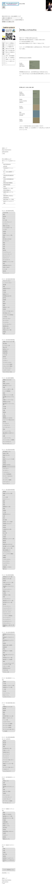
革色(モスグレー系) (7, 329)
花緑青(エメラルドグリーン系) (8, 587)
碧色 (4, 305)
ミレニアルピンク (7, 771)
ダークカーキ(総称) (7, 725)
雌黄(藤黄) (5, 351)
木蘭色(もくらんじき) (7, 706)
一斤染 (4, 689)
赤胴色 (4, 531)
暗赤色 (4, 216)
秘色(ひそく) (5, 294)
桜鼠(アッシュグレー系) (8, 763)
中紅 (4, 218)
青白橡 (4, 284)
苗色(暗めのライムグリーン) (8, 641)
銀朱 (4, 248)
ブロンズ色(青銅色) (7, 474)
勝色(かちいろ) (6, 838)
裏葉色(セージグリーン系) (8, 538)
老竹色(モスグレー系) (7, 602)
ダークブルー (6, 320)
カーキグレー (6, 470)
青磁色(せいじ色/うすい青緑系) (8, 626)
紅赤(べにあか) (6, 267)
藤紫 (4, 381)
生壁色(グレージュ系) (7, 687)
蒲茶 (4, 502)
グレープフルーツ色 (7, 371)
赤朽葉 (4, 784)
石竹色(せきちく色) (7, 748)
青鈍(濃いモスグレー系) (8, 818)
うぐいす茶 (5, 497)
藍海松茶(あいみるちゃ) (8, 831)
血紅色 (4, 271)
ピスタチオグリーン (7, 621)
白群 (4, 333)
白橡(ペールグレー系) (7, 548)
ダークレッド (6, 240)
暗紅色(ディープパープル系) (8, 404)
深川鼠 (4, 466)
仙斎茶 (4, 833)
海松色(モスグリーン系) (8, 600)
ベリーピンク (6, 757)
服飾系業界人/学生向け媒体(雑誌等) (8, 196)
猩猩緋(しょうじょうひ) (8, 261)
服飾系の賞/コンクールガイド (8, 193)
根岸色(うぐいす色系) (7, 659)
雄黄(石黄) (5, 353)
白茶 (4, 516)
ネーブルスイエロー (7, 368)
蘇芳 (4, 263)
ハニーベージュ (6, 693)
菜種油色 (5, 647)
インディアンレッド (7, 222)
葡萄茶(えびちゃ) (6, 514)
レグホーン (5, 360)
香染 (4, 714)
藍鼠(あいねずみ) (6, 464)
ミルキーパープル (7, 437)
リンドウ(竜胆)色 (6, 391)
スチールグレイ (6, 481)
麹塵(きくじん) (6, 591)
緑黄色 (4, 643)
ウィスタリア (6, 423)
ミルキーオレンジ (7, 798)
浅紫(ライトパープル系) (8, 394)
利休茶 (4, 525)
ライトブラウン (6, 561)
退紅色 (4, 744)
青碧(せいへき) (6, 307)
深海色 (4, 309)
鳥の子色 (5, 854)
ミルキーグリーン (7, 613)
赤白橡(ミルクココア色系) (8, 546)
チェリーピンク (6, 754)
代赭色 (4, 555)
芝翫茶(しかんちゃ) (7, 523)
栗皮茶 (4, 491)
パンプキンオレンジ (7, 797)
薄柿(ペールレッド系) (7, 235)
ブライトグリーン (7, 623)
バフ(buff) (5, 731)
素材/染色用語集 (6, 184)
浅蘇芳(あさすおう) (7, 265)
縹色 (4, 286)
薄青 (4, 596)
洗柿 (4, 789)
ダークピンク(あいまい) (8, 767)
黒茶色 (4, 837)
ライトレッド (6, 272)
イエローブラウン (7, 721)
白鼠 (4, 850)
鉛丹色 (4, 250)
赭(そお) (4, 568)
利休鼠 (4, 461)
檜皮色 (4, 540)
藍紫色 (4, 416)
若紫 (4, 387)
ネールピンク (6, 761)
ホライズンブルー (7, 318)
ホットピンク (6, 755)
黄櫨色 (4, 557)
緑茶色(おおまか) (6, 668)
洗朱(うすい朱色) (6, 791)
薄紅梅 (4, 742)
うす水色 (5, 316)
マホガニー (5, 835)
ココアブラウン (6, 563)
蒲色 (4, 504)
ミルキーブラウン (7, 559)
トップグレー (6, 477)
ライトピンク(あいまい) (8, 759)
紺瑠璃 (4, 299)
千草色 (4, 292)
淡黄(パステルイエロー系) (8, 341)
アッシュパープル (7, 431)
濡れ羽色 (5, 827)
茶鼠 (4, 508)
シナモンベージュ (7, 696)
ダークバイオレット (7, 443)
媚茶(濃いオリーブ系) (7, 816)
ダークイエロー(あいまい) (8, 729)
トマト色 (5, 269)
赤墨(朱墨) (5, 821)
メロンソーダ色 (6, 666)
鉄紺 (4, 301)
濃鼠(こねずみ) (6, 383)
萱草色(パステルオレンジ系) (8, 787)
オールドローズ (6, 259)
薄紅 (4, 214)
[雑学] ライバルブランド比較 (8, 202)
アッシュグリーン (7, 619)
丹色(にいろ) (5, 780)
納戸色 (4, 297)
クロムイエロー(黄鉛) (7, 366)
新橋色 (4, 331)
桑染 (4, 712)
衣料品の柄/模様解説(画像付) (8, 180)
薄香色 (4, 681)
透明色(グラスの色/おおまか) (8, 860)
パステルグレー (6, 472)
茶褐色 (4, 510)
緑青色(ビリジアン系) (7, 576)
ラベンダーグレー (7, 427)
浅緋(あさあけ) (6, 752)
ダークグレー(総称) (7, 479)
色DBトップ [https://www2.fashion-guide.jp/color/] (6, 150)
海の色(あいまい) (6, 313)
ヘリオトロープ (6, 425)
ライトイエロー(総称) (7, 364)
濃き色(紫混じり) (6, 550)
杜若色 (4, 290)
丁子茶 (4, 512)
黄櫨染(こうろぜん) (7, 567)
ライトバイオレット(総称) (8, 439)
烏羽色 (4, 829)
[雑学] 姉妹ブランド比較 (8, 199)
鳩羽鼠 (4, 462)
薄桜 (4, 746)
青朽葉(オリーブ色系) (7, 650)
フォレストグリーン (7, 608)
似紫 (4, 436)
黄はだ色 (5, 347)
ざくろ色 (5, 220)
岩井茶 (4, 580)
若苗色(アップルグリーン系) (8, 638)
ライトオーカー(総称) (7, 723)
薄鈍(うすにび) (6, 455)
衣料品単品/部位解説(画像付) (8, 176)
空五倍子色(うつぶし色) (8, 716)
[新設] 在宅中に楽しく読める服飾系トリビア (11, 16)
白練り (4, 852)
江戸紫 (4, 408)
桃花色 (4, 740)
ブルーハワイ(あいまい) (8, 311)
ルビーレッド (6, 257)
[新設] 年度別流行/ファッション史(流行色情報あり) (13, 19)
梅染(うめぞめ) (6, 225)
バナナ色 (5, 354)
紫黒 (4, 812)
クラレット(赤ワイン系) (8, 389)
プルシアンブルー (7, 280)
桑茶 (4, 501)
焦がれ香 (5, 533)
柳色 (4, 661)
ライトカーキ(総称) (7, 727)
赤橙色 (4, 793)
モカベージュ (6, 695)
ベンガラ (5, 229)
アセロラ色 (5, 212)
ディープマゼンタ (7, 441)
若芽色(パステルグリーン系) (8, 635)
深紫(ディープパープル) (8, 399)
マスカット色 (6, 672)
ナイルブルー (6, 322)
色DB (4, 186)
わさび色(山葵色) (6, 584)
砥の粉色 (5, 343)
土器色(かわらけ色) (7, 529)
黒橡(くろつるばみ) (7, 814)
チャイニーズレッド (7, 254)
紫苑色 (4, 412)
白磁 (4, 848)
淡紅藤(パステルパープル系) (8, 397)
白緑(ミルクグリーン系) (8, 582)
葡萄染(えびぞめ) (6, 401)
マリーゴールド (6, 795)
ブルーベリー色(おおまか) (8, 419)
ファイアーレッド (7, 252)
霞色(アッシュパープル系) (8, 459)
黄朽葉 (4, 708)
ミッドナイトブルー (7, 282)
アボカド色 (5, 670)
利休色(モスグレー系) (7, 657)
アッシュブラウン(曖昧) (8, 553)
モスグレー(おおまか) (7, 476)
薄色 (4, 429)
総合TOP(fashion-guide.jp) (7, 165)
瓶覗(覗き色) (5, 326)
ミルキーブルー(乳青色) (8, 314)
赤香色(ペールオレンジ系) (8, 685)
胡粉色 (4, 856)
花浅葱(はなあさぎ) (7, 295)
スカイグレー (6, 468)
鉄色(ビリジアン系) (7, 578)
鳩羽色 (4, 421)
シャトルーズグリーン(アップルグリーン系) (8, 664)
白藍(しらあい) (6, 328)
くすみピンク (6, 769)
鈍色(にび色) (5, 453)
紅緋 (4, 246)
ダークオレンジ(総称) (7, 800)
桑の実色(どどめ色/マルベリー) (8, 433)
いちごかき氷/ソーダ (7, 227)
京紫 (4, 410)
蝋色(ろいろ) (5, 823)
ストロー (5, 358)
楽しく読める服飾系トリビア (8, 172)
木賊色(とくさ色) (6, 594)
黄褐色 (4, 710)
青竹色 (4, 604)
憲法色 (4, 542)
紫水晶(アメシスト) (7, 385)
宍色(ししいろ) (6, 750)
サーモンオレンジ (7, 802)
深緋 (4, 244)
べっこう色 (5, 719)
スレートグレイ (6, 483)
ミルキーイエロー (7, 369)
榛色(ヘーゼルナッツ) (7, 717)
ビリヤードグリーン (7, 610)
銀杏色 (4, 356)
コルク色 (5, 565)
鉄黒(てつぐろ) (6, 825)
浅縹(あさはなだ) (6, 288)
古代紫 (4, 406)
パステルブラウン (7, 551)
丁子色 (4, 683)
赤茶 (4, 495)
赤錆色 (4, 231)
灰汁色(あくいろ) (6, 451)
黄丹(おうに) (5, 349)
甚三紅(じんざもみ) (7, 239)
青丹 (4, 652)
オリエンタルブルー (7, 324)
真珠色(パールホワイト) (8, 858)
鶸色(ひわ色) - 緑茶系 (7, 645)
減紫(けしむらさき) (7, 379)
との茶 (4, 534)
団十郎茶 (5, 519)
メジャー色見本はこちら (8, 869)
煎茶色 (4, 527)
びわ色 (4, 691)
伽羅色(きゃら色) (6, 506)
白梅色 (4, 765)
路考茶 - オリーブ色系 (7, 521)
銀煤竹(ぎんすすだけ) (7, 544)
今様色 (4, 233)
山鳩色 (4, 593)
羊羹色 (4, 820)
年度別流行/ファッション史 (8, 169)
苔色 (4, 648)
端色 (4, 393)
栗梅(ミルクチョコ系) (7, 493)
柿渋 (4, 517)
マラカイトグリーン (7, 589)
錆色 (4, 237)
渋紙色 (4, 536)
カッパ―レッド (6, 255)
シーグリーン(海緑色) (7, 615)
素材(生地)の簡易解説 (8, 182)
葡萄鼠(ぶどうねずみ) (7, 417)
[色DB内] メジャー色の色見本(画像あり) (8, 189)
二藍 (4, 414)
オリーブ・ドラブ (7, 611)
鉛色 (4, 457)
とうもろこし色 (6, 345)
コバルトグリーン (7, 598)
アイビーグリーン (7, 606)
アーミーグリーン (7, 617)
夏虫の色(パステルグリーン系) (8, 655)
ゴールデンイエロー (7, 362)
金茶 (4, 782)
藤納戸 (4, 303)
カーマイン (5, 223)
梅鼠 (4, 242)
